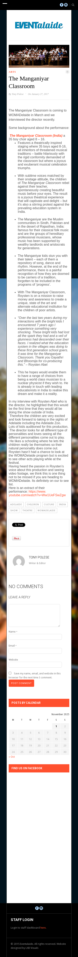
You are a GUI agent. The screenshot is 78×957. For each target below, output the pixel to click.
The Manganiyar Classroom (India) (35, 135)
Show (14, 510)
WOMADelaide (47, 510)
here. (43, 927)
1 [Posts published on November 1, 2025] (56, 726)
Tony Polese (18, 94)
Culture (49, 504)
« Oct (12, 756)
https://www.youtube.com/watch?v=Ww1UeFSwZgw (37, 493)
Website (13, 659)
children (33, 504)
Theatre (28, 510)
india (62, 504)
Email (13, 645)
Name (13, 631)
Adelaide (16, 504)
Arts (12, 71)
